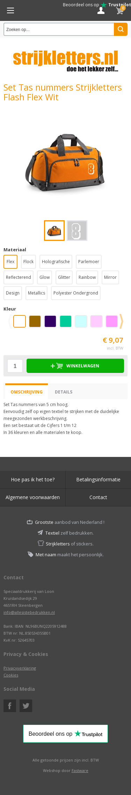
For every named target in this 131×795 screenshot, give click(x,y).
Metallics (36, 293)
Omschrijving (26, 392)
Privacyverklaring (19, 668)
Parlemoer (88, 262)
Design (13, 293)
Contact (98, 497)
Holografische (56, 262)
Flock (28, 262)
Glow (44, 277)
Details (63, 392)
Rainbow (87, 277)
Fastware (80, 770)
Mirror (110, 277)
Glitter (64, 277)
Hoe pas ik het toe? (32, 479)
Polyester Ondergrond (75, 293)
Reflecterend (18, 277)
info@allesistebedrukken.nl (29, 612)
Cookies (10, 675)
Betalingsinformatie (98, 479)
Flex (10, 262)
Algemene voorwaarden (33, 497)
